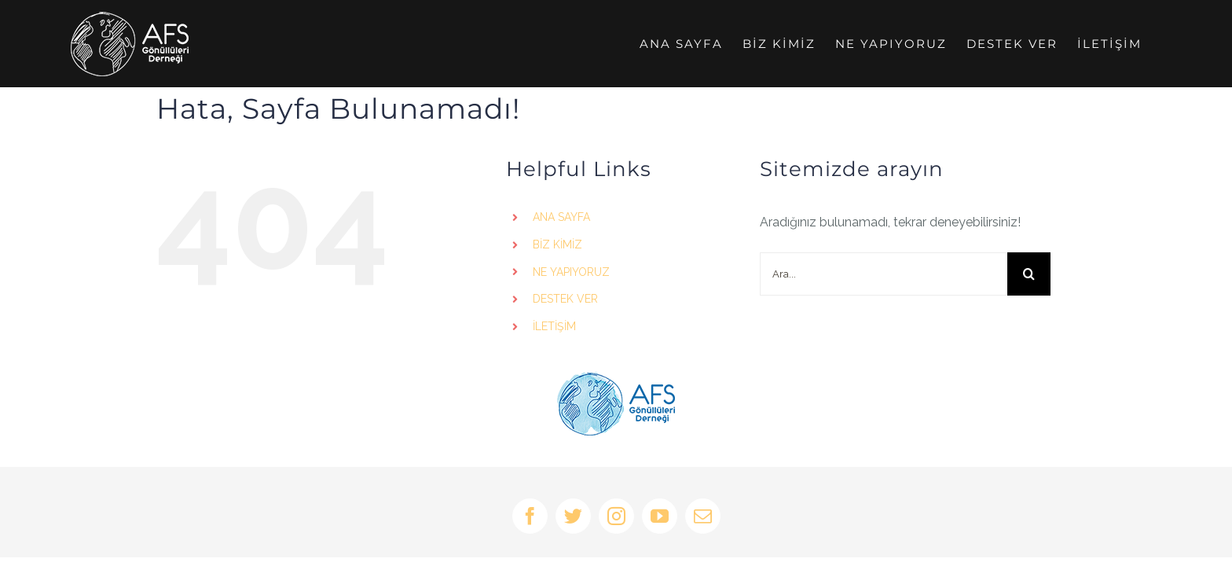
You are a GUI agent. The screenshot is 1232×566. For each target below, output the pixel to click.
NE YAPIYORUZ (571, 272)
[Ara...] (883, 274)
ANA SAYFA (561, 217)
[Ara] (1028, 274)
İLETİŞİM (554, 326)
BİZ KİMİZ (557, 244)
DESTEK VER (565, 298)
